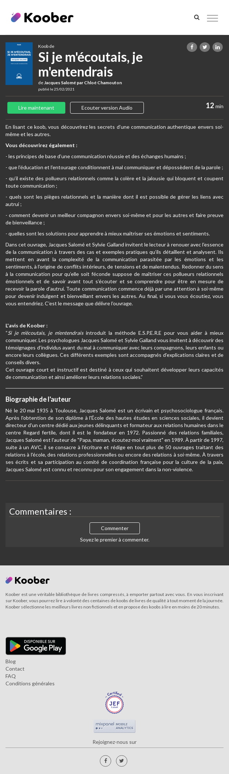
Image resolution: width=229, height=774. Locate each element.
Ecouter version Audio (106, 107)
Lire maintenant (36, 107)
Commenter (114, 528)
